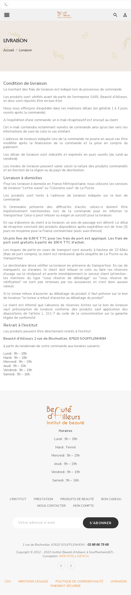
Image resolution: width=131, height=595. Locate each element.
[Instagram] (71, 566)
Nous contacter (51, 506)
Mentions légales (33, 582)
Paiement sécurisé (66, 586)
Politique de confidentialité (79, 582)
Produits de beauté (77, 499)
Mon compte (83, 506)
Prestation (43, 499)
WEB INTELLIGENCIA (74, 556)
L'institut (18, 499)
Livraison (119, 582)
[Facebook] (61, 566)
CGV (8, 582)
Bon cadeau (111, 499)
